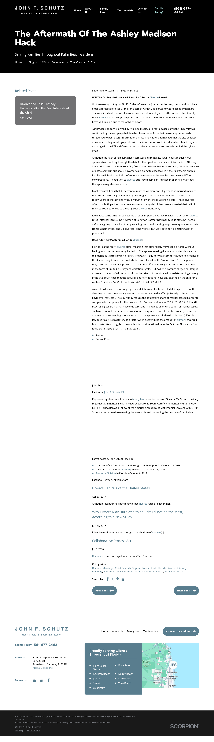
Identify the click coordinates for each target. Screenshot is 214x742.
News (145, 568)
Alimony (126, 469)
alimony (181, 319)
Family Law (133, 631)
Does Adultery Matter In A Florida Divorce (139, 571)
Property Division (106, 473)
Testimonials (150, 631)
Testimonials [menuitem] (125, 10)
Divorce (154, 97)
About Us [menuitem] (89, 10)
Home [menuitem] (77, 10)
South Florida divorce (163, 568)
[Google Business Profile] (34, 680)
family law (105, 117)
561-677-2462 (45, 644)
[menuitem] (19, 730)
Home (104, 631)
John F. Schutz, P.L (114, 392)
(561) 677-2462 (182, 10)
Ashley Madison (174, 571)
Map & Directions (43, 667)
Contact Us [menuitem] (142, 10)
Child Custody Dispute (128, 568)
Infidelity (97, 571)
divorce (131, 179)
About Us (117, 631)
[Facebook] (48, 680)
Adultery (109, 571)
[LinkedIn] (41, 680)
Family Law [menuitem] (104, 10)
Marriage (108, 568)
